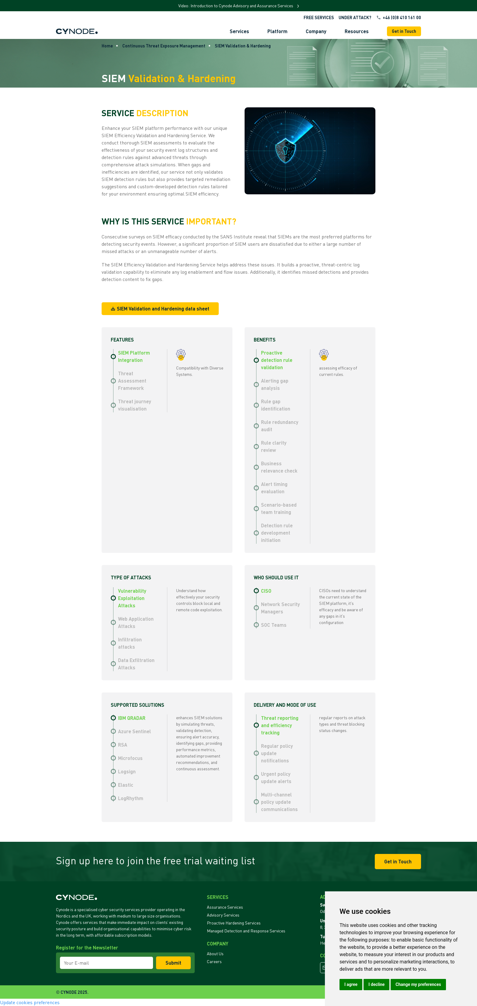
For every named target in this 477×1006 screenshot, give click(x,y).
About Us (215, 953)
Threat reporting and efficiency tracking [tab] (279, 725)
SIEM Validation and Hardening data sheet (160, 308)
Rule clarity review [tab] (274, 446)
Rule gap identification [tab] (275, 404)
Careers (214, 961)
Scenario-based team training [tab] (279, 508)
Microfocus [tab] (130, 758)
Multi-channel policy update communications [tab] (279, 802)
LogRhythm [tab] (130, 798)
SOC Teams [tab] (274, 625)
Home (107, 45)
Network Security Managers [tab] (280, 607)
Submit (173, 963)
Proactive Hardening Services (234, 922)
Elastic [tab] (125, 785)
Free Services (319, 17)
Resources (357, 31)
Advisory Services (223, 915)
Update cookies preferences (30, 1002)
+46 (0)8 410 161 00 (398, 17)
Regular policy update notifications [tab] (277, 753)
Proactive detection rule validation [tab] (276, 360)
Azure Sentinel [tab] (134, 731)
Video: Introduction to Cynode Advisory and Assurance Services (236, 5)
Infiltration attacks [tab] (130, 643)
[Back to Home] (77, 31)
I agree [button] (350, 984)
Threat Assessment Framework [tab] (132, 380)
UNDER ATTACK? (355, 17)
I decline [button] (376, 984)
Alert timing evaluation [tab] (274, 487)
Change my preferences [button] (418, 984)
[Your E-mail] (106, 963)
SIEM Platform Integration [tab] (134, 356)
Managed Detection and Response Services (246, 930)
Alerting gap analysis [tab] (274, 384)
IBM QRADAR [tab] (131, 718)
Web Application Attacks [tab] (136, 622)
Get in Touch (404, 31)
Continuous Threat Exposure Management (163, 45)
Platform (277, 31)
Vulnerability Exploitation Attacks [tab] (132, 598)
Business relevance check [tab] (279, 467)
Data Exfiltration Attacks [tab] (136, 663)
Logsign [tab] (127, 771)
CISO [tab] (266, 591)
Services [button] (239, 31)
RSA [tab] (122, 745)
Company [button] (316, 31)
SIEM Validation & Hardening (243, 45)
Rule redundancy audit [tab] (279, 425)
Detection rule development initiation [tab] (277, 532)
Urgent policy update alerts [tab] (276, 777)
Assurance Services (225, 907)
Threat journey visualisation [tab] (134, 404)
